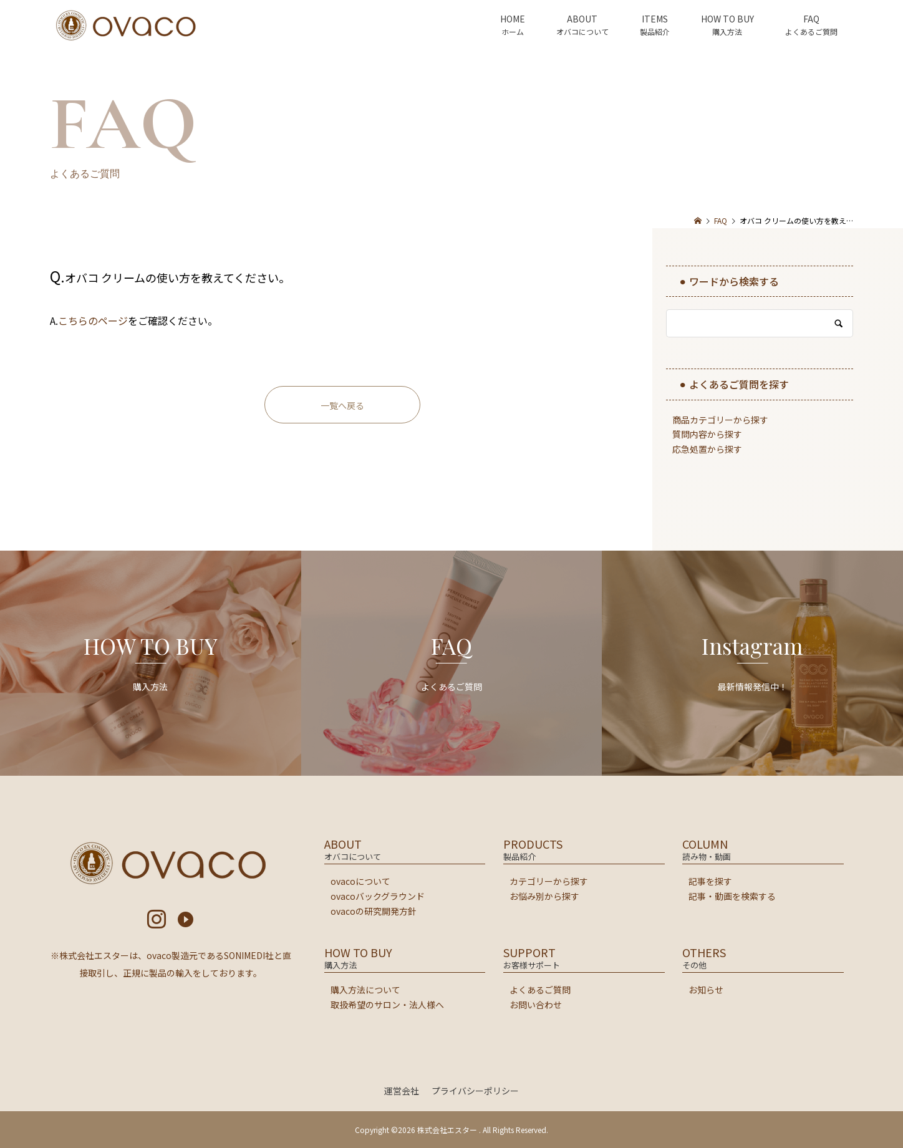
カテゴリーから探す (548, 881)
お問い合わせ (535, 1004)
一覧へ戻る (342, 405)
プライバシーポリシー (475, 1090)
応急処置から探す (707, 449)
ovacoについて (360, 881)
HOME (512, 18)
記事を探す (710, 881)
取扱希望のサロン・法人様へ (387, 1004)
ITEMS (655, 18)
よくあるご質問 (540, 989)
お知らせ (705, 989)
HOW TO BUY (727, 18)
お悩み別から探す (544, 896)
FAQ (811, 18)
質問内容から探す (707, 434)
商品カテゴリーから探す (720, 419)
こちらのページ (93, 320)
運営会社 (401, 1090)
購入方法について (365, 989)
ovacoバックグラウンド (378, 896)
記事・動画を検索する (732, 896)
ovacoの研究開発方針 (374, 911)
